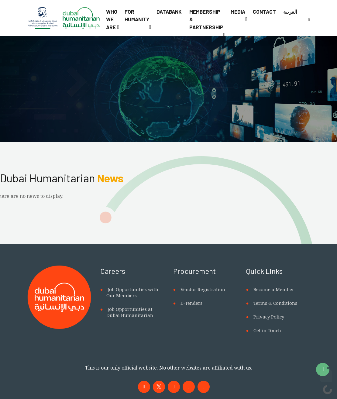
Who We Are (111, 19)
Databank (169, 12)
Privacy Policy (268, 317)
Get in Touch (267, 330)
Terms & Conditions (275, 303)
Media (238, 12)
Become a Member (273, 289)
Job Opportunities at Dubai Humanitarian (129, 312)
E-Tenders (191, 303)
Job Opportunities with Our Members (132, 292)
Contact (264, 12)
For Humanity (137, 15)
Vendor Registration (203, 289)
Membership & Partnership (206, 19)
